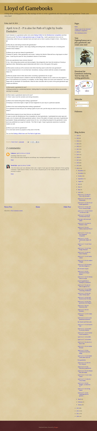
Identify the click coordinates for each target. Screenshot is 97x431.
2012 (78, 411)
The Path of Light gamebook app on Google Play (29, 37)
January (80, 404)
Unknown (13, 153)
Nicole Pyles (14, 165)
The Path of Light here (34, 133)
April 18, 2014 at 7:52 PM (24, 165)
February (80, 402)
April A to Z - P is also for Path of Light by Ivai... (84, 285)
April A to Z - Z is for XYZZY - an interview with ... (85, 211)
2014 (78, 168)
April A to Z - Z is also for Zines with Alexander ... (84, 195)
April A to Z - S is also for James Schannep (84, 253)
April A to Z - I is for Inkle (84, 337)
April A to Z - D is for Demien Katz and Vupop (85, 371)
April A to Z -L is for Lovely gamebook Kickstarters (85, 318)
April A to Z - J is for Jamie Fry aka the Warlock (84, 329)
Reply (12, 160)
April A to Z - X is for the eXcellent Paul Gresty (84, 215)
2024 (78, 141)
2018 (78, 157)
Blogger (56, 427)
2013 (78, 408)
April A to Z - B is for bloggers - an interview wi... (84, 384)
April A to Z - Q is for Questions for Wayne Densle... (83, 273)
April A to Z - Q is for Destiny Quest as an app (85, 277)
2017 (78, 160)
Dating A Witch (38, 35)
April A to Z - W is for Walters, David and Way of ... (85, 229)
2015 (78, 165)
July (79, 184)
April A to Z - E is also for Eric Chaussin (84, 363)
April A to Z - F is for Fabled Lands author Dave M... (85, 356)
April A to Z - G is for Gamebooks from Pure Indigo (84, 352)
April (79, 192)
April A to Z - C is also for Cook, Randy (84, 379)
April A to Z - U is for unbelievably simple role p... (84, 240)
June (79, 187)
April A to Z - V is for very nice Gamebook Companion (84, 234)
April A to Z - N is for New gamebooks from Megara (84, 302)
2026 (78, 135)
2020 (78, 152)
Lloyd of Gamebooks (28, 8)
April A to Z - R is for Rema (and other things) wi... (84, 265)
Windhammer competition (54, 35)
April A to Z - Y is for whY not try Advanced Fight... (84, 207)
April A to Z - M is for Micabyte (83, 310)
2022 (78, 146)
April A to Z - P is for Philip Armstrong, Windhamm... (85, 289)
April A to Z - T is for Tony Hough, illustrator (84, 249)
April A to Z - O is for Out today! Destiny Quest (84, 294)
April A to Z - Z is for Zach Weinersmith (84, 199)
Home (38, 207)
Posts (78, 102)
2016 (78, 162)
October (80, 176)
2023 (78, 143)
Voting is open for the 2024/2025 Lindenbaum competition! (83, 29)
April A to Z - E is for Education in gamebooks (84, 367)
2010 (78, 416)
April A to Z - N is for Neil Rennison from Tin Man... (85, 298)
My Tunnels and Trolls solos (85, 322)
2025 (78, 138)
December (80, 170)
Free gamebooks (82, 360)
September (80, 178)
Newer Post (8, 207)
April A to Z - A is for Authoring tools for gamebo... (83, 394)
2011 (78, 413)
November (80, 173)
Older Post (67, 207)
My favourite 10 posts (83, 268)
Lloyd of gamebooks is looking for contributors (84, 281)
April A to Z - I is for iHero (84, 339)
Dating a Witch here (19, 133)
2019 (78, 154)
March (79, 399)
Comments (79, 105)
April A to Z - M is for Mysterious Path (83, 306)
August (80, 181)
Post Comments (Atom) (17, 210)
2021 (78, 149)
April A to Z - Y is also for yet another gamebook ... (85, 203)
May (79, 189)
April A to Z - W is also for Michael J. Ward (84, 224)
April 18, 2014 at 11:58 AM (23, 153)
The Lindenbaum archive (81, 33)
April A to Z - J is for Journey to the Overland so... (85, 333)
